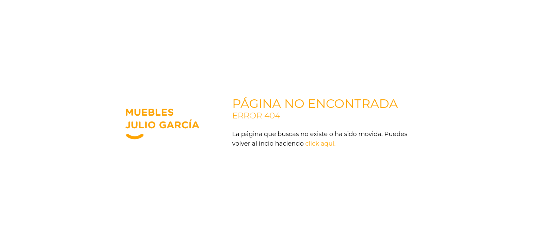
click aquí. (320, 143)
